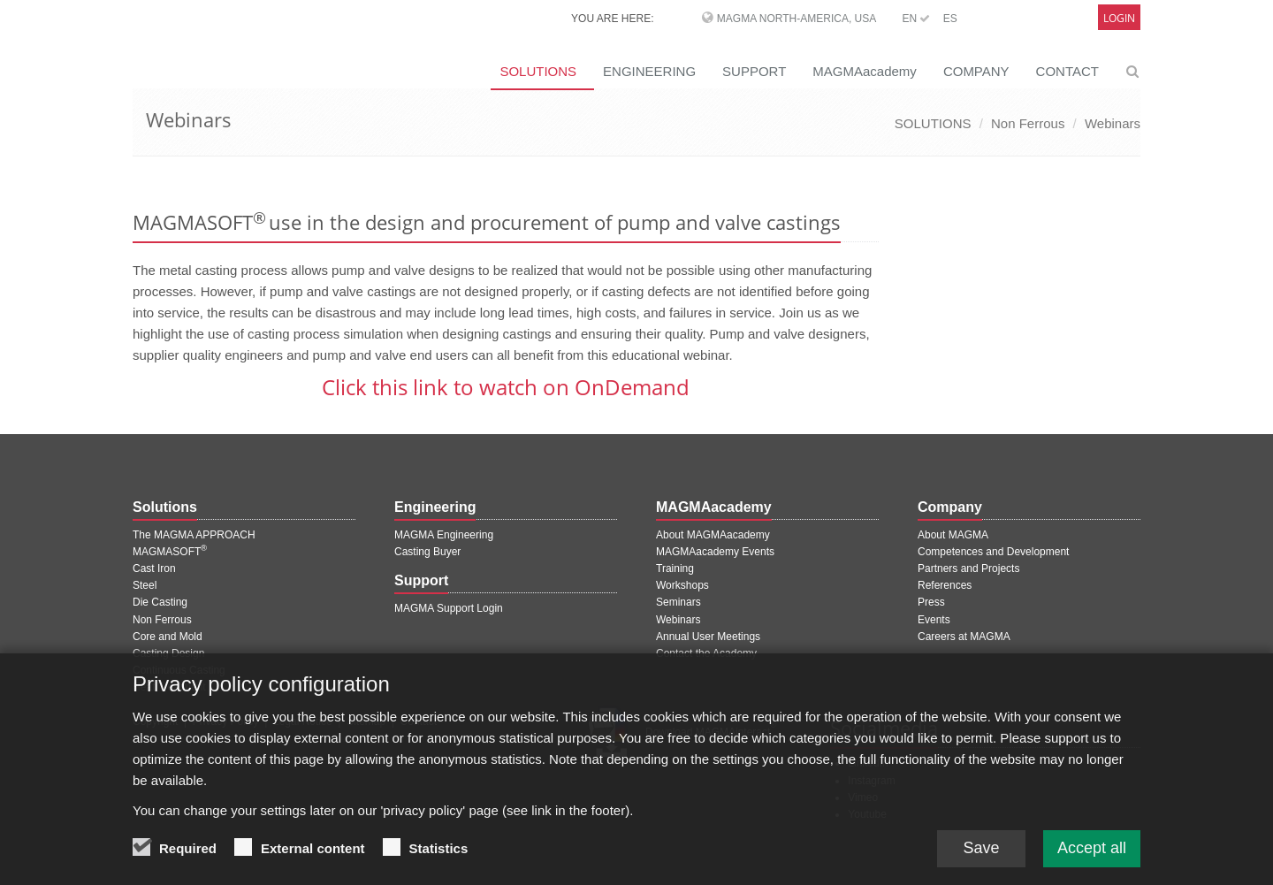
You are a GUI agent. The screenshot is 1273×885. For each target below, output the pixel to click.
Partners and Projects (968, 568)
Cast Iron (154, 568)
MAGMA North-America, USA (796, 18)
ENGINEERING (649, 71)
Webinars (1112, 123)
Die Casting (160, 602)
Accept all (1091, 857)
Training (675, 568)
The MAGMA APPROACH (194, 535)
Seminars (678, 602)
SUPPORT (754, 71)
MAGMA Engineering (443, 535)
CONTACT (1067, 71)
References (945, 585)
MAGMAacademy (864, 71)
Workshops (682, 585)
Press (931, 602)
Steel (144, 585)
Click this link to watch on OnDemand (506, 386)
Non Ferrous (1027, 123)
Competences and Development (993, 551)
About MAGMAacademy (713, 535)
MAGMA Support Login (448, 608)
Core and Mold (167, 636)
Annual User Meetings (708, 636)
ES (950, 18)
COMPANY (976, 71)
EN (916, 18)
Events (934, 620)
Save (981, 857)
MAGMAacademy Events (715, 551)
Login (1119, 18)
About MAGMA (953, 535)
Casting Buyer (427, 551)
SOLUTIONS (537, 71)
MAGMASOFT (170, 551)
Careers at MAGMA (964, 636)
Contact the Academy (706, 653)
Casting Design (168, 653)
